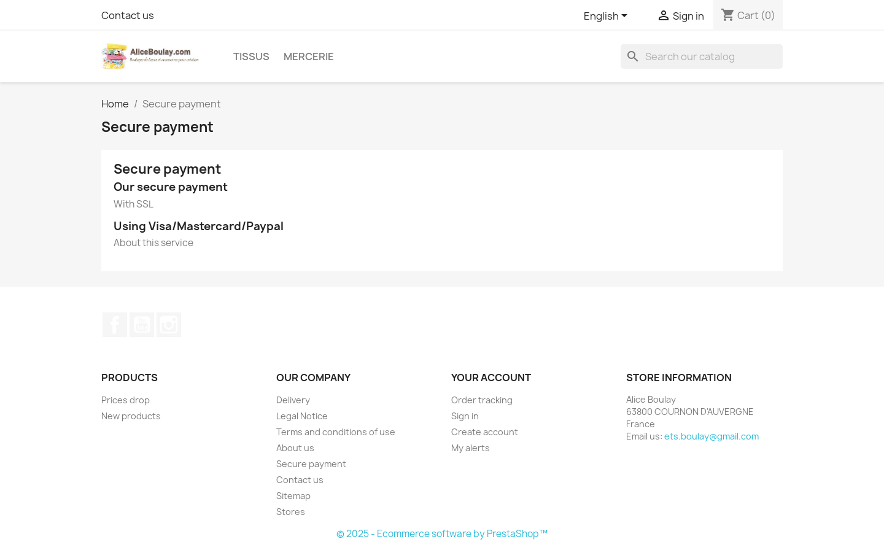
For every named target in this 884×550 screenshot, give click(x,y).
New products (131, 416)
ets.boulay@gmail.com (711, 436)
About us (295, 448)
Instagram (169, 324)
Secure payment (311, 464)
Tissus (251, 56)
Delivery (293, 400)
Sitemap (293, 496)
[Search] (702, 56)
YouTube (142, 324)
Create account (484, 432)
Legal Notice (302, 416)
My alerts (470, 448)
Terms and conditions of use (335, 432)
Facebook (115, 324)
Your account (491, 377)
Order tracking (482, 400)
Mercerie (309, 56)
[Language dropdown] (608, 16)
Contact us (127, 15)
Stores (290, 511)
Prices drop (125, 400)
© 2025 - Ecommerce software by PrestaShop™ (442, 533)
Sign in (465, 416)
